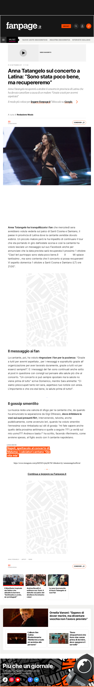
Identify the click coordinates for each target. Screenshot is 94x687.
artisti (24, 559)
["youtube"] (19, 680)
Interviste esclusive (81, 40)
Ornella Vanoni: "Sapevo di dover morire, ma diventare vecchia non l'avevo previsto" (69, 616)
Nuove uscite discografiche (34, 40)
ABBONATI (66, 26)
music (12, 39)
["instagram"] (12, 680)
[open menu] (3, 40)
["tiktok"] (5, 680)
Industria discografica (60, 40)
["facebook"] (33, 680)
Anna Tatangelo (13, 559)
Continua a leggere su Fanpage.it (47, 474)
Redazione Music (25, 115)
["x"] (26, 680)
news (30, 559)
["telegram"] (40, 680)
